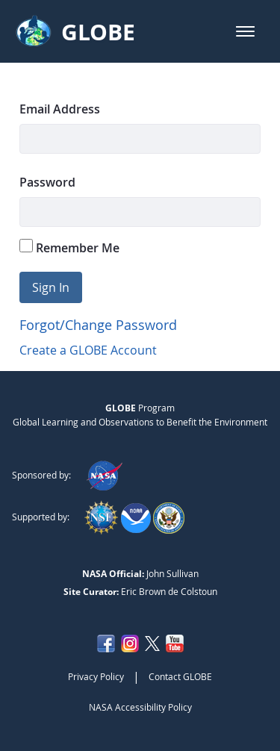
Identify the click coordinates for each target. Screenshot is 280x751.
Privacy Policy (96, 676)
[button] (245, 31)
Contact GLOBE (180, 676)
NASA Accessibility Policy (140, 707)
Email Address (59, 109)
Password (47, 182)
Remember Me (69, 247)
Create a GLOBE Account (88, 350)
